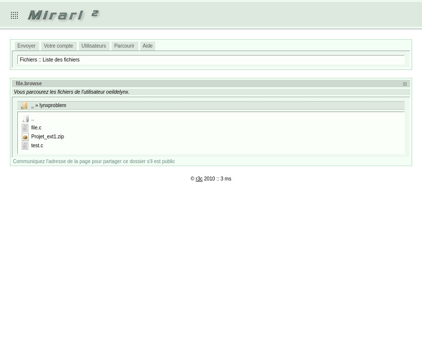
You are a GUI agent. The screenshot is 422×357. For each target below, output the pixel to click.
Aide (148, 46)
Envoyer (26, 46)
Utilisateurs (93, 46)
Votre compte (58, 46)
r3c (199, 178)
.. (32, 105)
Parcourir (124, 46)
